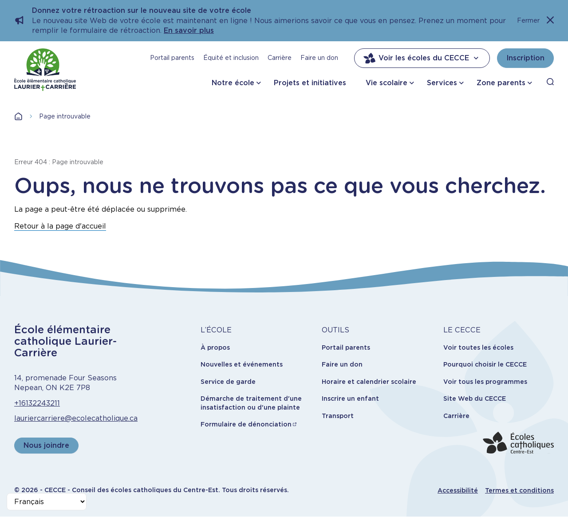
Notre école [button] (233, 83)
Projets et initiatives (310, 83)
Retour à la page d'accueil (60, 226)
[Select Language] (47, 501)
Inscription (525, 58)
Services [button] (442, 83)
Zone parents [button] (501, 83)
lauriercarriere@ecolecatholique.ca (76, 418)
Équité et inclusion (231, 57)
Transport (338, 415)
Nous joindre (46, 445)
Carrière (280, 57)
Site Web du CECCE (474, 398)
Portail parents (172, 57)
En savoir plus (189, 30)
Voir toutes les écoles (478, 347)
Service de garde (228, 381)
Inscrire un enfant (350, 398)
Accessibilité (458, 490)
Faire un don (319, 57)
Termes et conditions (519, 490)
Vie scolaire (386, 83)
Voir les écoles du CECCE (422, 58)
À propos (215, 347)
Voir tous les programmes (485, 381)
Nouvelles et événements (242, 364)
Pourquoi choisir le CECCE (485, 364)
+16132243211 (37, 403)
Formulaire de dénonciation (246, 424)
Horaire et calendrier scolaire (369, 381)
